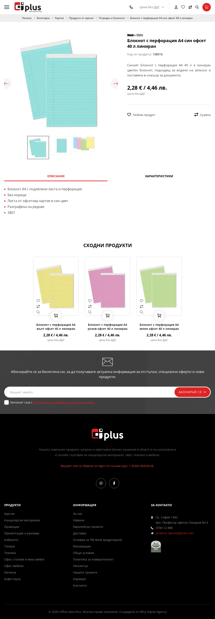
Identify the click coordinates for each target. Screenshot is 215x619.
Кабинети (11, 540)
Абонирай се (192, 392)
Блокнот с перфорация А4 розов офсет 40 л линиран (107, 327)
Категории (43, 18)
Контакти (80, 585)
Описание (56, 176)
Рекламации (82, 546)
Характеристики (159, 176)
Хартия (59, 18)
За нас (77, 514)
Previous (6, 83)
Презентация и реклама (21, 533)
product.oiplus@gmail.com (175, 533)
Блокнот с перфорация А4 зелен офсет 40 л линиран (159, 327)
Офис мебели (14, 566)
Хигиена (10, 572)
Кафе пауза (12, 579)
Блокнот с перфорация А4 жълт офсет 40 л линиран (55, 327)
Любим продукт (141, 115)
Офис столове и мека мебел (24, 559)
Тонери (9, 546)
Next (115, 83)
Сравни (202, 115)
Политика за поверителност (93, 559)
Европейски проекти (88, 527)
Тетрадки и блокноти (112, 18)
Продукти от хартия (81, 18)
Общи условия (83, 553)
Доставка (79, 533)
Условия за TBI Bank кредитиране (97, 540)
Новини (78, 520)
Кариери (79, 579)
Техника (10, 553)
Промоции (11, 527)
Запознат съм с (52, 402)
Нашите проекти (85, 572)
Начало (26, 18)
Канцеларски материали (22, 520)
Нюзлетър (80, 566)
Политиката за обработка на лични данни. (64, 402)
